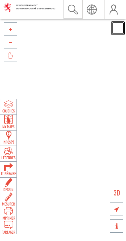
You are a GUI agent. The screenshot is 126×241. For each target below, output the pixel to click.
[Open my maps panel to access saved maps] (8, 122)
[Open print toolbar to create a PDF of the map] (8, 213)
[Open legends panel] (8, 153)
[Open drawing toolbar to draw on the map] (8, 185)
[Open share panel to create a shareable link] (8, 227)
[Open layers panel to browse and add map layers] (8, 106)
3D (117, 192)
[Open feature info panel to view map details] (8, 138)
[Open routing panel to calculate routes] (8, 169)
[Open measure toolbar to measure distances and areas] (8, 199)
